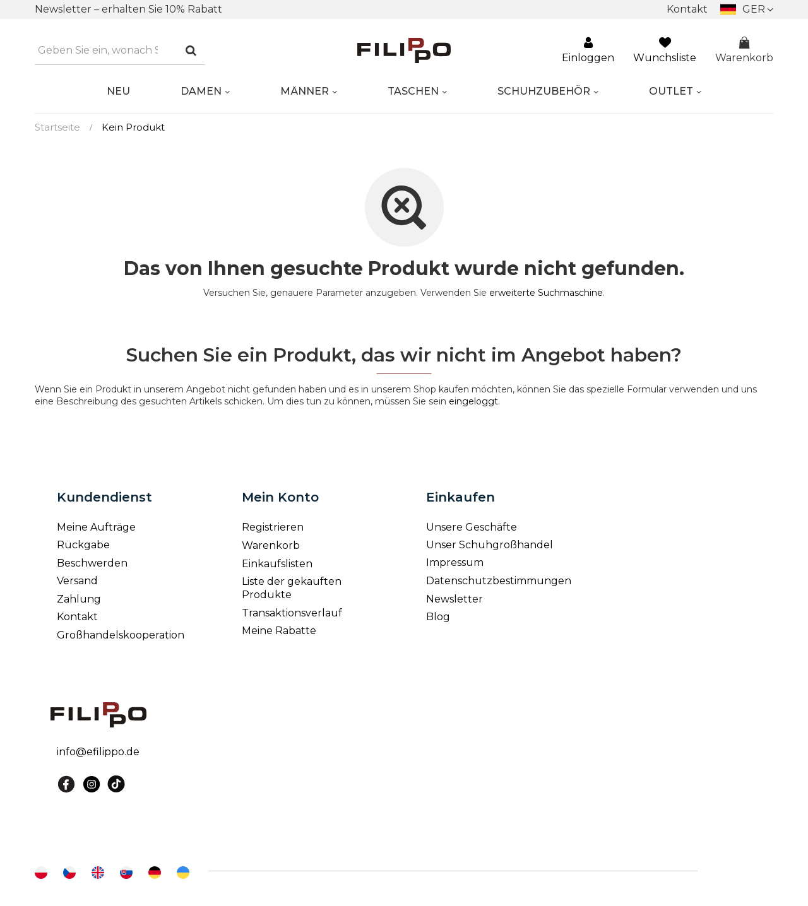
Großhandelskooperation (119, 635)
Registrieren (273, 527)
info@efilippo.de (98, 752)
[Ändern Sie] (746, 9)
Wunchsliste (664, 50)
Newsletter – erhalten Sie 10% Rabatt (128, 9)
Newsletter (454, 599)
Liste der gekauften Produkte (292, 588)
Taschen (413, 91)
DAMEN (201, 91)
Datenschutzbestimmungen (498, 581)
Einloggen (588, 50)
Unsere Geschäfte (471, 527)
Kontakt (687, 9)
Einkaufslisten (277, 564)
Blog (438, 617)
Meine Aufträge (96, 527)
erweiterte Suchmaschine (546, 292)
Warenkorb (744, 50)
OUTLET (671, 91)
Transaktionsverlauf (292, 613)
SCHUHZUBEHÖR (543, 91)
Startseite (57, 127)
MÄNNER (304, 91)
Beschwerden (92, 563)
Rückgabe (83, 545)
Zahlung (79, 599)
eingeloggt (473, 401)
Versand (77, 581)
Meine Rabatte (279, 631)
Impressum (455, 562)
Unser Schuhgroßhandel (489, 545)
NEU (118, 91)
